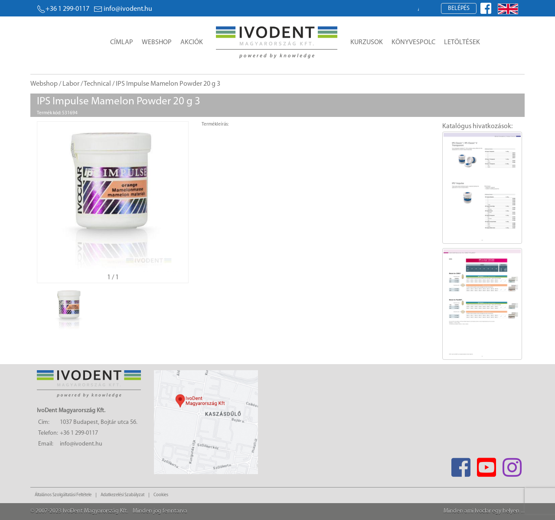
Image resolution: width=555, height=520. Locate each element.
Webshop (157, 42)
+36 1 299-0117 (63, 9)
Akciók (191, 42)
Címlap (121, 42)
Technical (97, 84)
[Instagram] (512, 464)
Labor (70, 84)
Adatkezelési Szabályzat (122, 495)
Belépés (459, 8)
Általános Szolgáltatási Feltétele (63, 495)
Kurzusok (366, 42)
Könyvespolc (413, 42)
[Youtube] (486, 464)
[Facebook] (460, 464)
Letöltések (462, 42)
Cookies (160, 495)
